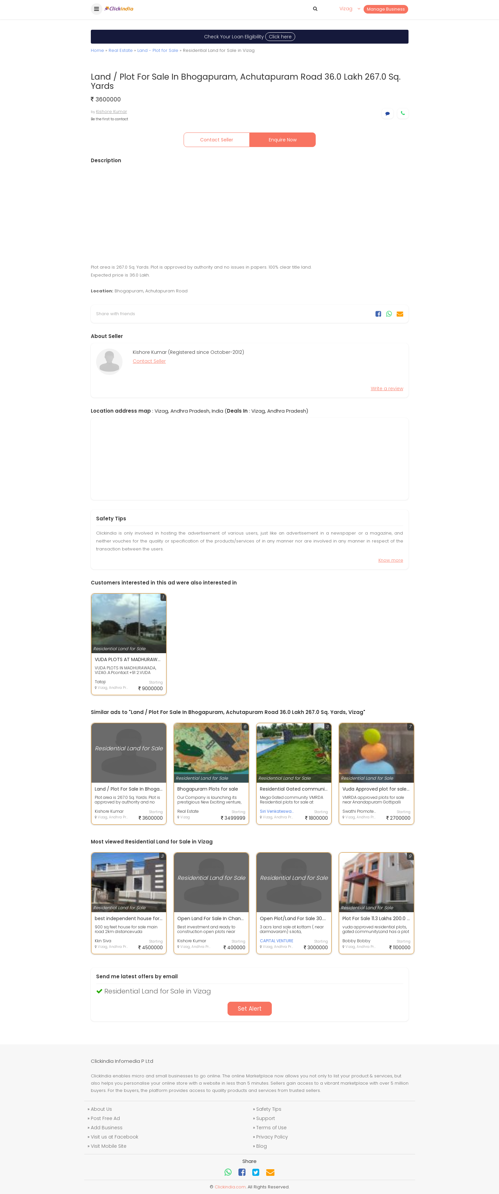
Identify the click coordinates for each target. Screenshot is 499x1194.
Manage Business (386, 9)
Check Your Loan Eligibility (249, 36)
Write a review (387, 388)
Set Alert (250, 1009)
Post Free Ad (105, 1118)
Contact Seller (216, 139)
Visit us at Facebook (114, 1137)
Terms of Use (271, 1127)
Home (97, 50)
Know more (390, 560)
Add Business (107, 1127)
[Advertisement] (250, 214)
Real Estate (121, 50)
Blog (261, 1146)
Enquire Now (283, 139)
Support (265, 1118)
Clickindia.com (230, 1187)
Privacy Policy (272, 1137)
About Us (101, 1109)
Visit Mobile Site (108, 1146)
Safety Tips (268, 1109)
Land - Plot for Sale (157, 50)
